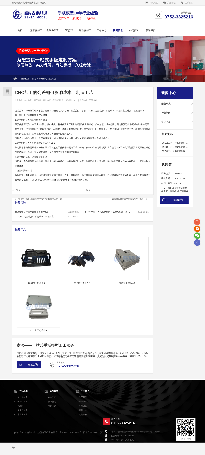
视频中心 (83, 410)
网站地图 (154, 2)
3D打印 (69, 30)
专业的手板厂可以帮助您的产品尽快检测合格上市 (40, 199)
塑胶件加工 (36, 30)
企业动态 (52, 78)
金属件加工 (52, 30)
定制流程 (83, 414)
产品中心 (101, 30)
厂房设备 (83, 406)
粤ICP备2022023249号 (71, 432)
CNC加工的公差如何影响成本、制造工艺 (34, 216)
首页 (20, 30)
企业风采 (83, 401)
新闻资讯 (118, 30)
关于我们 (85, 391)
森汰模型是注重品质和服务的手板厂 (128, 199)
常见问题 (166, 121)
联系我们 (189, 2)
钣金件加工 (85, 30)
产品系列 (23, 391)
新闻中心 (168, 93)
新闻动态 (54, 391)
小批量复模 (23, 414)
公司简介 (134, 30)
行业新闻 (166, 112)
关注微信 (171, 2)
